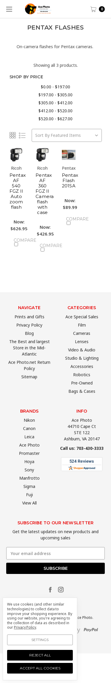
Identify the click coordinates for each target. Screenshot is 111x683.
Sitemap (29, 386)
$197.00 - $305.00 (55, 95)
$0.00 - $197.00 (55, 87)
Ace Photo (29, 455)
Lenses (82, 351)
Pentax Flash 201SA (70, 180)
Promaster (29, 463)
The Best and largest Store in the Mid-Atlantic (29, 357)
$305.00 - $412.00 (55, 103)
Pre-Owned (82, 392)
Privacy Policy (29, 335)
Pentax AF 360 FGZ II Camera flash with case (45, 193)
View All (29, 512)
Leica (29, 446)
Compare (18, 242)
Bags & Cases (81, 401)
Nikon (29, 430)
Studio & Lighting (82, 368)
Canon (29, 438)
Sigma (29, 496)
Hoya (29, 471)
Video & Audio (81, 359)
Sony (29, 479)
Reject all (40, 655)
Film (82, 335)
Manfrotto (29, 488)
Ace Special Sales (81, 326)
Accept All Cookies (40, 668)
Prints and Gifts (29, 326)
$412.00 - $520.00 (55, 110)
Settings (40, 639)
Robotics (81, 384)
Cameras (81, 343)
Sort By (42, 135)
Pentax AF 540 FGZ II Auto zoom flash (17, 191)
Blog (29, 343)
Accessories (81, 376)
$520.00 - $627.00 (55, 118)
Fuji (29, 504)
